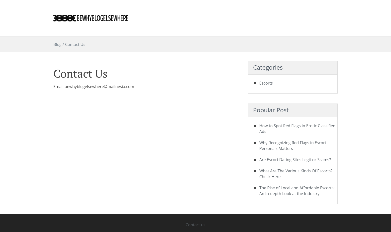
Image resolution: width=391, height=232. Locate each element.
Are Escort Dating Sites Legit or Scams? (295, 159)
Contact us (195, 225)
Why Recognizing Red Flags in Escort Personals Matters (292, 145)
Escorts (266, 83)
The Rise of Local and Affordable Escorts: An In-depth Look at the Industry (297, 190)
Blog (57, 44)
